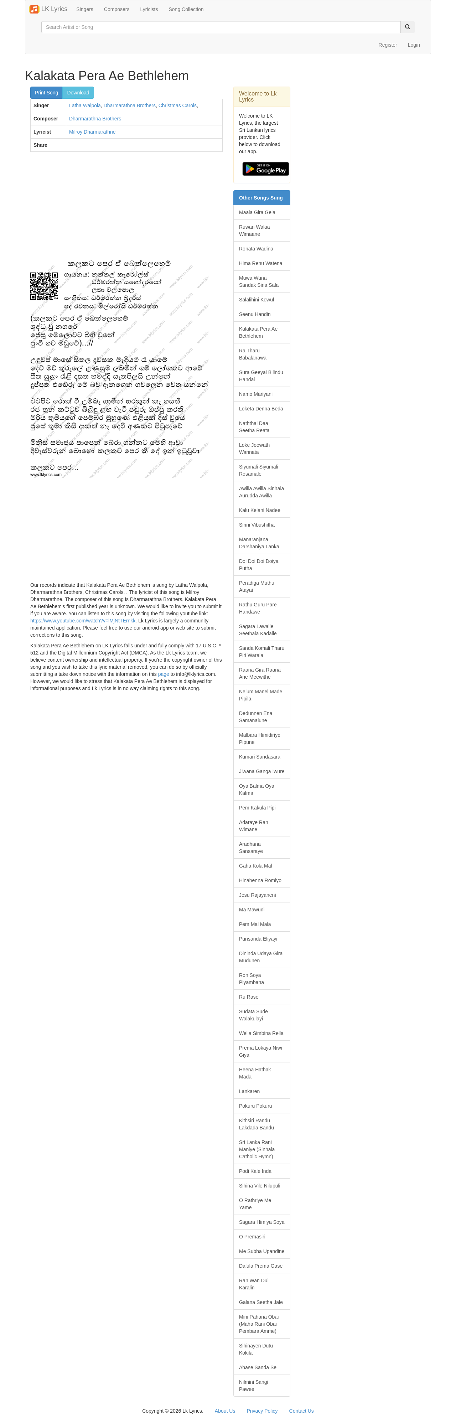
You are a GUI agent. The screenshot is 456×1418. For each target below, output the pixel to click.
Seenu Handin (255, 314)
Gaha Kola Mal (255, 866)
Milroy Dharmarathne (92, 132)
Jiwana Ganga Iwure (262, 771)
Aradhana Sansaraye (251, 847)
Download (78, 92)
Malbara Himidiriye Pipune (259, 738)
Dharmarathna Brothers (130, 105)
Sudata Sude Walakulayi (253, 1015)
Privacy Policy (262, 1411)
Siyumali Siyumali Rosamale (258, 470)
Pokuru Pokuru (255, 1106)
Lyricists (149, 9)
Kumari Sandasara (259, 757)
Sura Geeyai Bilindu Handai (261, 375)
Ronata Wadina (256, 249)
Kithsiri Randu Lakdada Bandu (256, 1124)
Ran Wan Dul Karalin (254, 1284)
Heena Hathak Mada (255, 1073)
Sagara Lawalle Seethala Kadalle (258, 629)
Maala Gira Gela (257, 212)
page (163, 674)
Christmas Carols (178, 105)
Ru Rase (248, 997)
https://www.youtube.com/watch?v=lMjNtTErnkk (82, 620)
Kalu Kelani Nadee (259, 510)
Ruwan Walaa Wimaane (254, 230)
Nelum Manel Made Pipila (260, 695)
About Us (225, 1411)
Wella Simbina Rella (261, 1033)
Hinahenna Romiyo (260, 880)
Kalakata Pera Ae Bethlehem (258, 332)
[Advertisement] (126, 209)
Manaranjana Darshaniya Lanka (259, 543)
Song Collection (186, 9)
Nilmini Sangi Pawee (253, 1385)
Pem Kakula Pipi (257, 808)
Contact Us (301, 1411)
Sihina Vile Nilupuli (259, 1186)
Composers (117, 9)
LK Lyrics (48, 9)
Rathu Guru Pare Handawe (258, 608)
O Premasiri (252, 1237)
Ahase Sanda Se (257, 1367)
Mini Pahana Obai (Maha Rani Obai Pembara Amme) (259, 1324)
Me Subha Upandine (262, 1251)
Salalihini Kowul (256, 299)
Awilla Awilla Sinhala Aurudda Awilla (261, 492)
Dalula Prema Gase (261, 1266)
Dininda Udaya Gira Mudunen (261, 957)
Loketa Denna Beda (261, 409)
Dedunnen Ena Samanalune (255, 716)
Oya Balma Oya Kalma (256, 789)
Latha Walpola (85, 105)
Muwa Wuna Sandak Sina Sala (259, 281)
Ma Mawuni (252, 909)
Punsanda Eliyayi (258, 939)
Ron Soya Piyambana (251, 978)
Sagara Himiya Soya (262, 1222)
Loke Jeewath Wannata (254, 448)
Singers (84, 9)
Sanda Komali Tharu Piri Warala (261, 651)
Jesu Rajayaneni (257, 895)
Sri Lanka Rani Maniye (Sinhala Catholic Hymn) (257, 1149)
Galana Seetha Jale (261, 1302)
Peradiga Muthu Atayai (256, 586)
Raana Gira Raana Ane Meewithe (260, 673)
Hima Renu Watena (261, 263)
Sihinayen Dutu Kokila (256, 1349)
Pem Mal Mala (255, 924)
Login (414, 45)
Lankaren (249, 1091)
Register (388, 45)
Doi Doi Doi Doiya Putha (258, 564)
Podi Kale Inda (255, 1171)
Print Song (46, 92)
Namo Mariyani (256, 394)
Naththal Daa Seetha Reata (254, 426)
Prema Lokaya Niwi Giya (260, 1051)
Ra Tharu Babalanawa (252, 354)
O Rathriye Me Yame (255, 1203)
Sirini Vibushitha (257, 525)
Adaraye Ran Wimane (253, 825)
